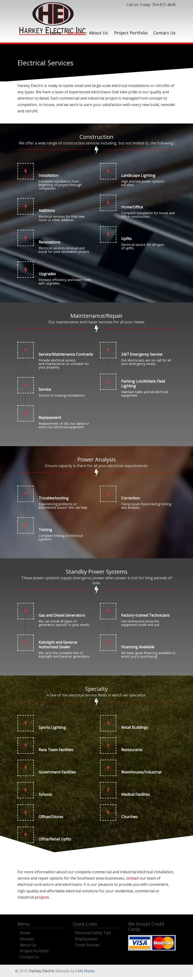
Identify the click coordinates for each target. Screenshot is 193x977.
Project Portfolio (34, 950)
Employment (86, 938)
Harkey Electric (52, 18)
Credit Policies (87, 944)
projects (42, 897)
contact (132, 878)
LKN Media (85, 971)
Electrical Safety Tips (93, 932)
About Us (28, 944)
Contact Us (29, 956)
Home (25, 932)
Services (27, 938)
